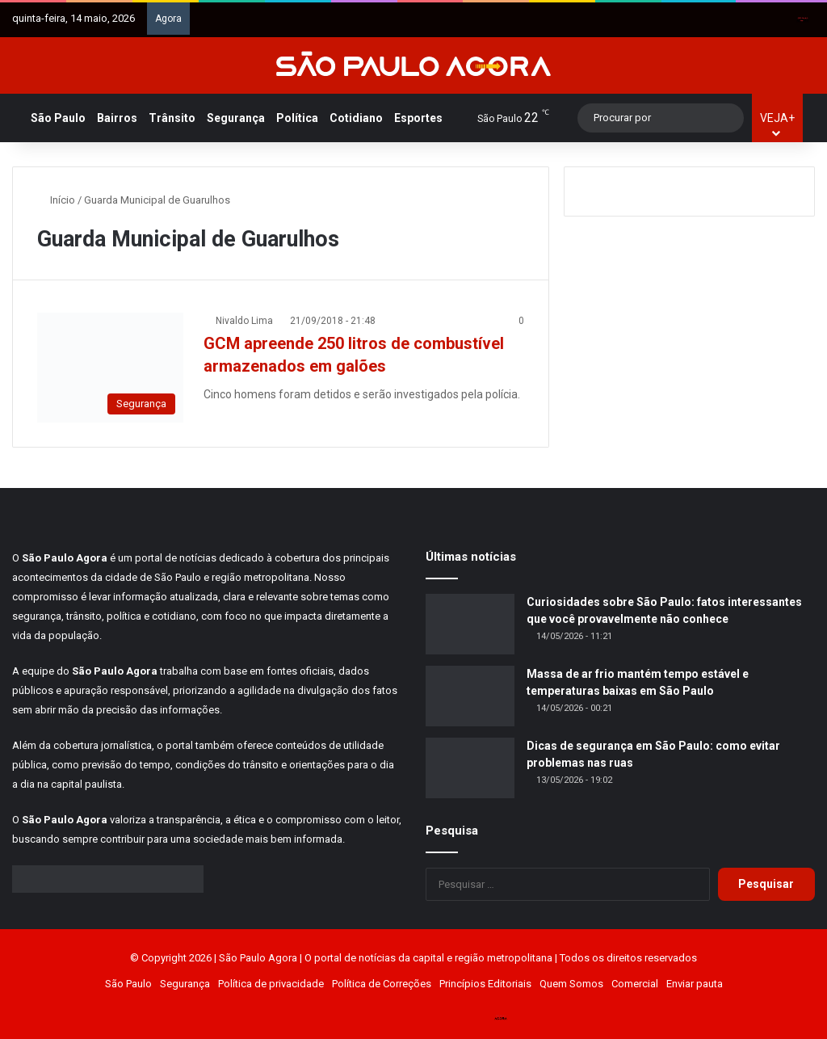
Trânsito (172, 117)
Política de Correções (381, 984)
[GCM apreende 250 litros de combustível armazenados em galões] (110, 368)
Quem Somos (571, 984)
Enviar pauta (694, 984)
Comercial (634, 984)
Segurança (236, 117)
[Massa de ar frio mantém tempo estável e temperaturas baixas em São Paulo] (470, 696)
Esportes (418, 117)
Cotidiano (356, 117)
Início (56, 200)
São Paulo (58, 117)
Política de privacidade (271, 984)
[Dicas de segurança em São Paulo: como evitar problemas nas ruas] (470, 768)
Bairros (117, 117)
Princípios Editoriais (485, 984)
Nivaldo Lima (244, 320)
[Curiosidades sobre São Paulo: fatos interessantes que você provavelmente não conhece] (470, 624)
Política (297, 117)
